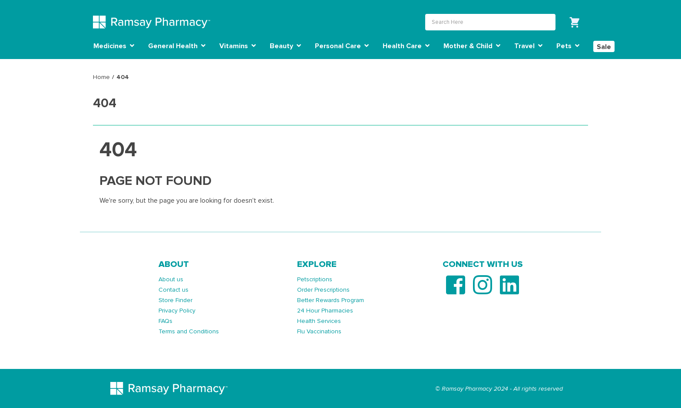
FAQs (165, 321)
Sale (604, 47)
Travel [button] (528, 46)
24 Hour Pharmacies (325, 310)
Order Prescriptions (323, 289)
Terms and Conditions (189, 331)
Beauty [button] (285, 46)
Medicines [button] (113, 46)
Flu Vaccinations (319, 331)
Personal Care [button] (342, 46)
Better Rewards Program (330, 300)
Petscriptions (314, 279)
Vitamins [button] (237, 46)
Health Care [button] (406, 46)
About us (171, 279)
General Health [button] (176, 46)
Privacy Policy (177, 310)
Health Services (319, 321)
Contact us (173, 289)
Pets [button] (567, 46)
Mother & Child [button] (471, 46)
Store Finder (175, 300)
